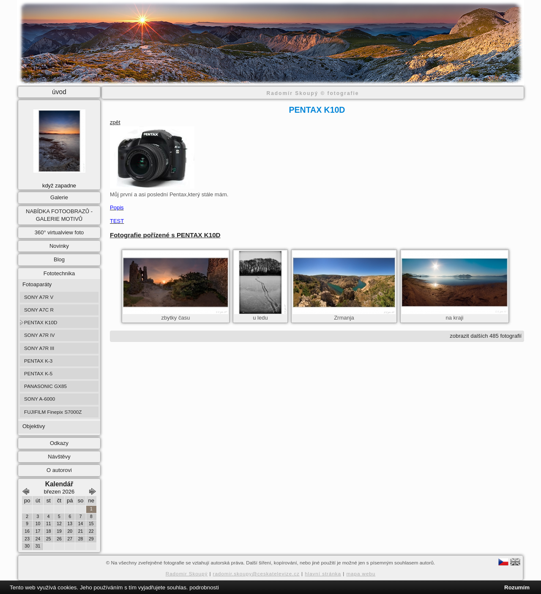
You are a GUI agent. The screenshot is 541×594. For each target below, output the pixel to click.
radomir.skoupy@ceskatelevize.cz (256, 573)
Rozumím (517, 587)
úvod (59, 91)
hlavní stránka (323, 573)
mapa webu (360, 573)
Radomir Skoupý (187, 573)
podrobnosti (204, 587)
